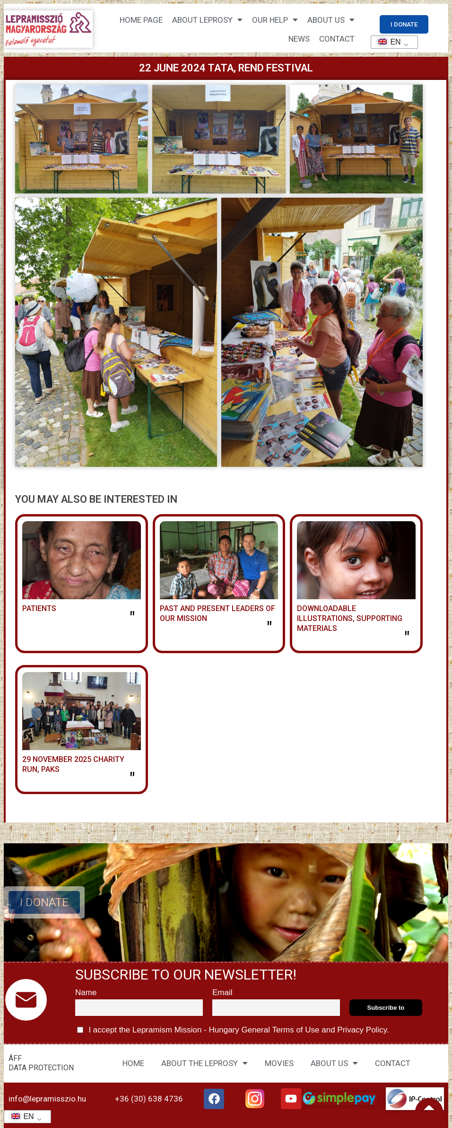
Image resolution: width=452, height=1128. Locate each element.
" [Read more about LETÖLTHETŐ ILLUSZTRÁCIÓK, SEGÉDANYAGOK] (407, 638)
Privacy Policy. (362, 1029)
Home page (141, 20)
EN (386, 42)
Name (85, 992)
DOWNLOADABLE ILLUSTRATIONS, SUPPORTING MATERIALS (349, 618)
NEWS (299, 39)
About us (331, 19)
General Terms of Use (280, 1029)
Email (222, 992)
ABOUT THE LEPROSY (204, 1063)
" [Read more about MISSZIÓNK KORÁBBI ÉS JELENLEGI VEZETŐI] (269, 628)
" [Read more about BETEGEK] (132, 618)
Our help (275, 19)
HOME (133, 1063)
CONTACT (337, 39)
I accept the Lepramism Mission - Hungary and (233, 1030)
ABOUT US (334, 1063)
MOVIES (279, 1063)
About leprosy (207, 19)
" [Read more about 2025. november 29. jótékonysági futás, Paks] (132, 779)
